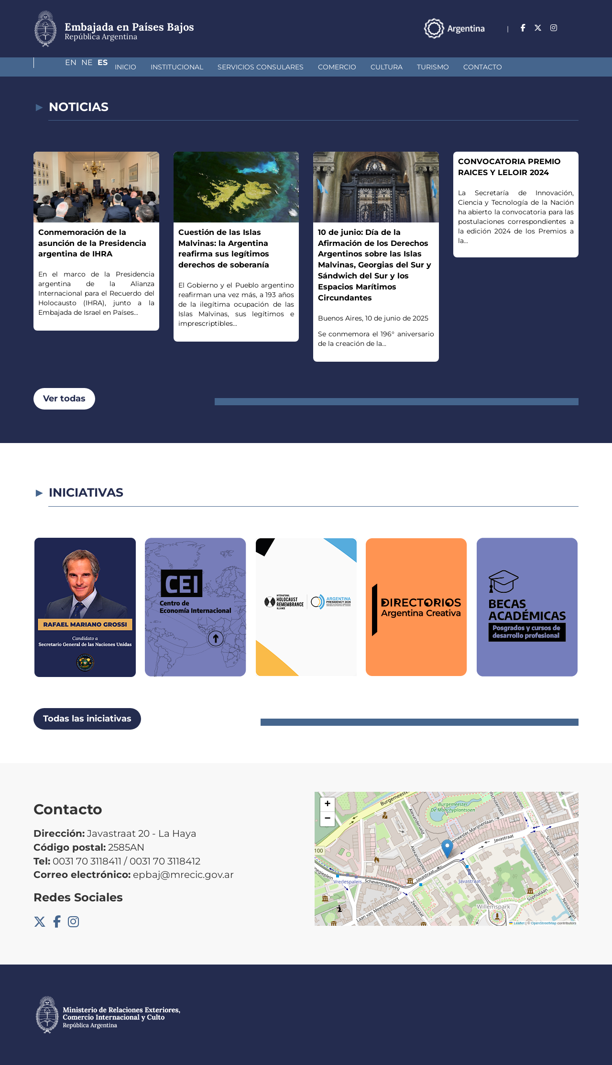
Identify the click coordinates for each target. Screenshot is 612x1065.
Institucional (110, 67)
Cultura (320, 67)
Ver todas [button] (64, 398)
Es (573, 28)
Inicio (58, 67)
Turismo (366, 67)
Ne (554, 28)
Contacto (415, 67)
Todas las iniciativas (87, 718)
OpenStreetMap (544, 923)
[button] (447, 849)
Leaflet (517, 923)
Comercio (270, 67)
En (534, 28)
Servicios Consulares (194, 67)
